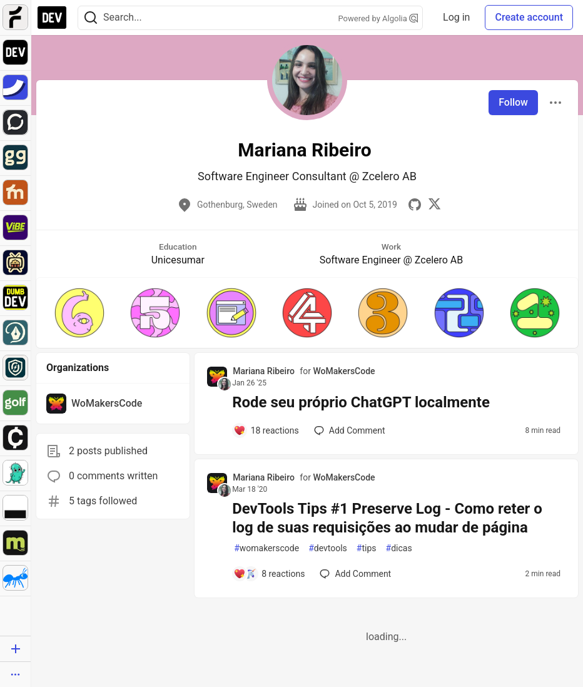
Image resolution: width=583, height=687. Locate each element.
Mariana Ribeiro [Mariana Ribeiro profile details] (264, 371)
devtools (327, 548)
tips (367, 548)
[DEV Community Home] (52, 17)
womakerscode (266, 548)
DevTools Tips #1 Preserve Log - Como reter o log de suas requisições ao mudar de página (387, 518)
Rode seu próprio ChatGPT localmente (361, 402)
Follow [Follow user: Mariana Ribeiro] (513, 102)
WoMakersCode (344, 371)
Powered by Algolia (378, 18)
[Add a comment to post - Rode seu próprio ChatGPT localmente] (266, 430)
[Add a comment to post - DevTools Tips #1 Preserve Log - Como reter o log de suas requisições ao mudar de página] (269, 573)
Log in (456, 17)
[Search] (90, 17)
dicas (399, 548)
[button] (79, 313)
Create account (529, 17)
